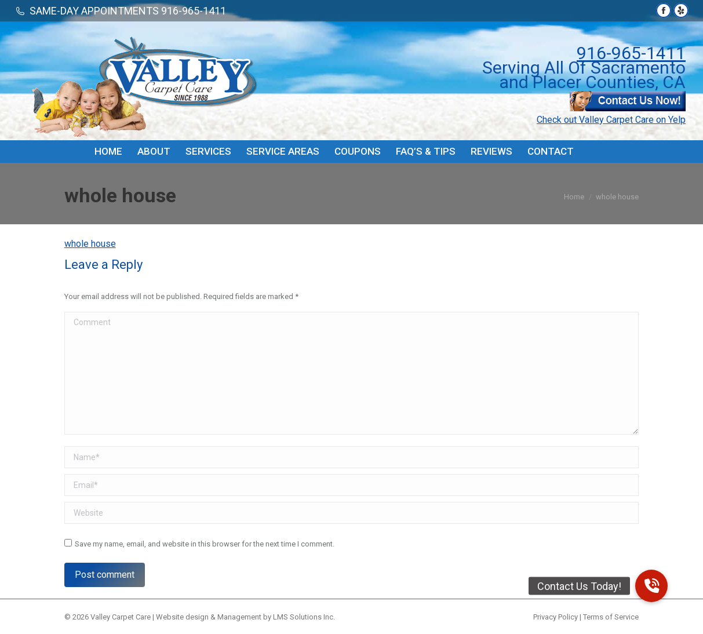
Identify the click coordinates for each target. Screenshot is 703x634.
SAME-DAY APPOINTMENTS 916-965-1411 (128, 11)
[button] (651, 586)
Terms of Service (611, 617)
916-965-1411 (631, 53)
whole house (90, 243)
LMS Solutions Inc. (304, 617)
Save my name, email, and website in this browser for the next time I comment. (204, 544)
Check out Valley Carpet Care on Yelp (611, 119)
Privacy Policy (555, 617)
